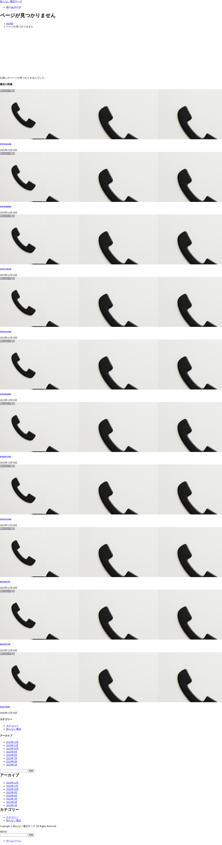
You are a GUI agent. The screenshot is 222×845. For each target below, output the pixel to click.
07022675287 (5, 456)
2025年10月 (12, 748)
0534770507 (5, 707)
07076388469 (5, 206)
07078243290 (5, 144)
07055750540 (5, 269)
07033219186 (5, 331)
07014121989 (5, 519)
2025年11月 (12, 745)
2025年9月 (11, 752)
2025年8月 (11, 755)
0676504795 (5, 581)
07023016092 (5, 394)
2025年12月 (12, 742)
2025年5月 (11, 764)
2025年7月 (11, 758)
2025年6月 (11, 761)
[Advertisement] (111, 52)
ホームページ (13, 840)
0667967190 (5, 644)
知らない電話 (13, 729)
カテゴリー (12, 726)
